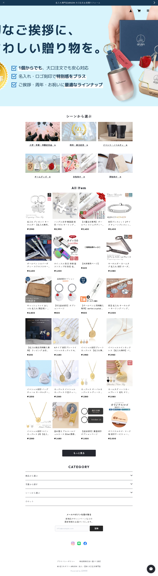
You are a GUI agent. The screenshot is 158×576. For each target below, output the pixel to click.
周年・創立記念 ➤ (79, 145)
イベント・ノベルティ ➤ (115, 145)
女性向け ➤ (79, 177)
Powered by (79, 571)
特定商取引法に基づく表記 (90, 561)
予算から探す (31, 484)
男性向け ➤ (115, 177)
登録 (96, 528)
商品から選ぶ (31, 476)
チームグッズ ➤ (43, 177)
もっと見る (79, 453)
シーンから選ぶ (32, 493)
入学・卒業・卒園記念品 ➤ (42, 145)
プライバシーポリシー (66, 561)
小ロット (29, 501)
